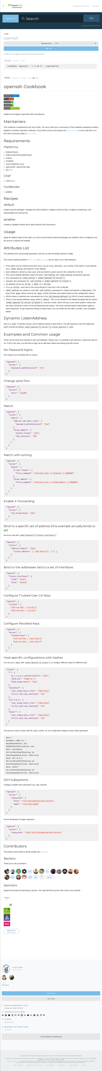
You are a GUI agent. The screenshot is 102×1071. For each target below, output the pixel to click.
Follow (51, 49)
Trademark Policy (73, 1065)
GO (91, 18)
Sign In (95, 6)
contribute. (44, 852)
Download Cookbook (51, 1036)
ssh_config (44, 260)
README (7, 78)
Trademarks (13, 1061)
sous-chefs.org (72, 131)
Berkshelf (16, 61)
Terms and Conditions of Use (34, 1065)
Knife (23, 61)
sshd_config (32, 260)
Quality (33, 78)
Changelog (23, 78)
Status (84, 1065)
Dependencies (15, 78)
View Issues (51, 999)
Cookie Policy (61, 1065)
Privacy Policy (50, 1065)
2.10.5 (49, 43)
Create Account (81, 6)
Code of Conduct (18, 1065)
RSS (6, 34)
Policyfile (8, 61)
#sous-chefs (31, 134)
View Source (51, 993)
